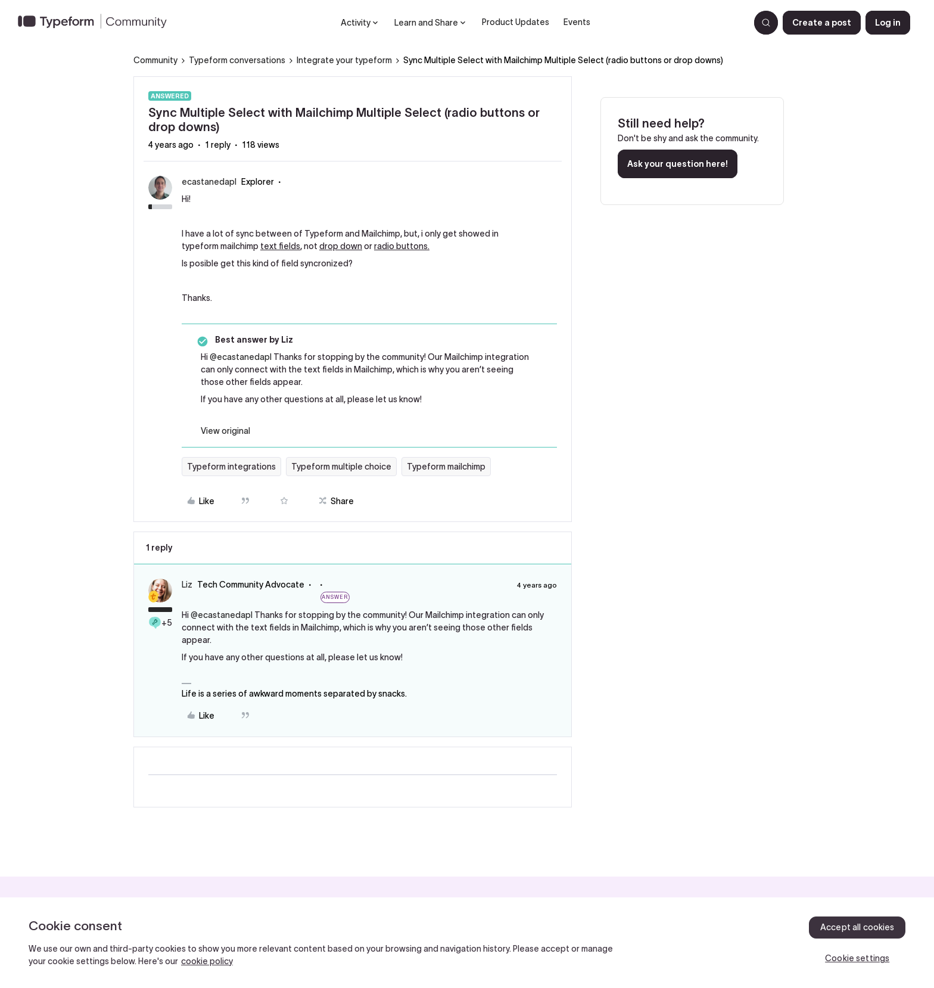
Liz (187, 584)
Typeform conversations (237, 60)
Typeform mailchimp (446, 466)
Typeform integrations (231, 466)
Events (576, 22)
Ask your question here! (677, 164)
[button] (822, 23)
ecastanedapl (209, 182)
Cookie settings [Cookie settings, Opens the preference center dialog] (857, 958)
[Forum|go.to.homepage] (97, 23)
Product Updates (515, 22)
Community (155, 60)
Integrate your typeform (344, 60)
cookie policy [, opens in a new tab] (207, 961)
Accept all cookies (857, 927)
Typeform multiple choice (341, 466)
